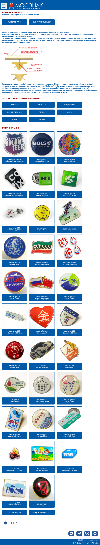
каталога (63, 34)
